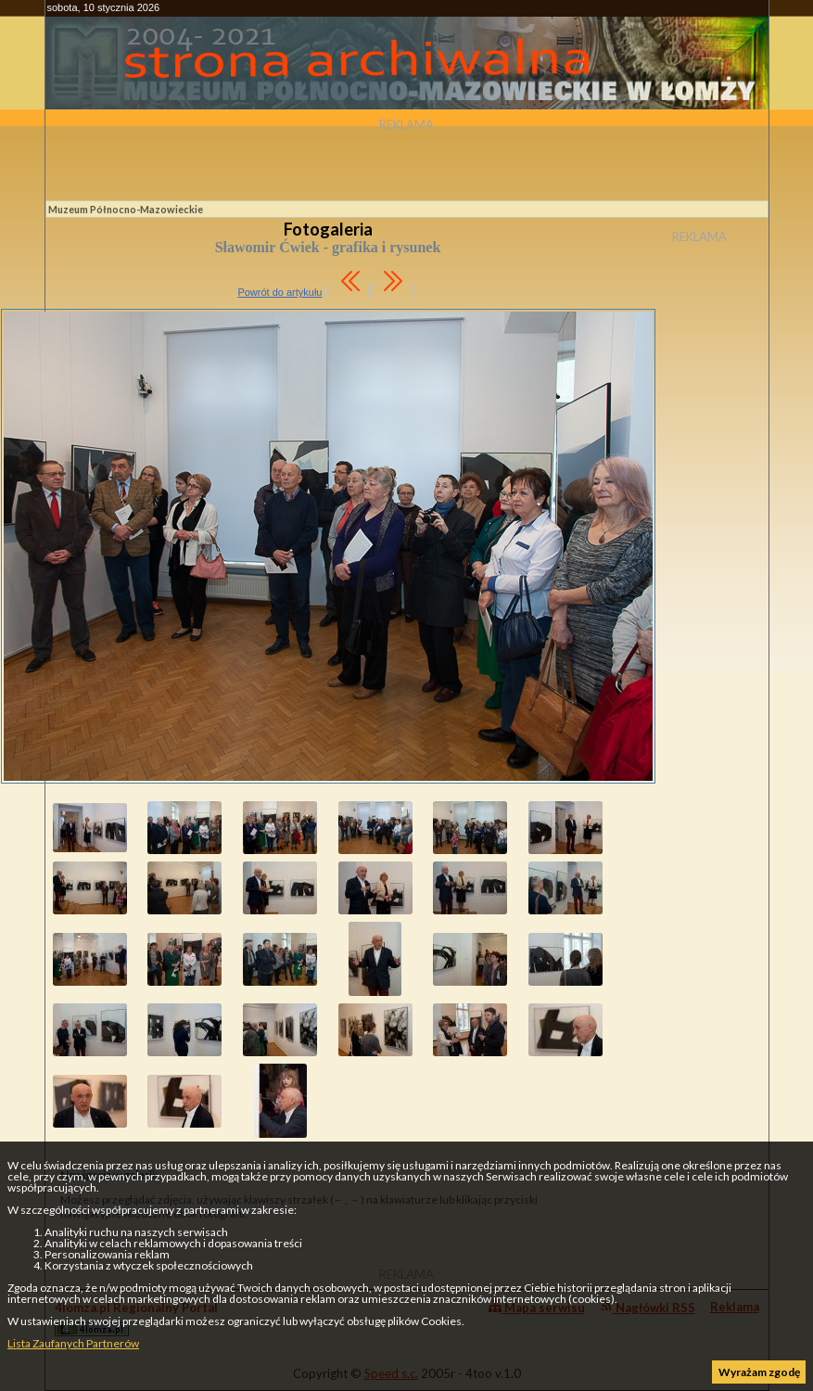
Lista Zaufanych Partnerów (73, 1343)
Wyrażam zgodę (759, 1372)
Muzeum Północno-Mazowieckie (125, 209)
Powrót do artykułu (279, 292)
